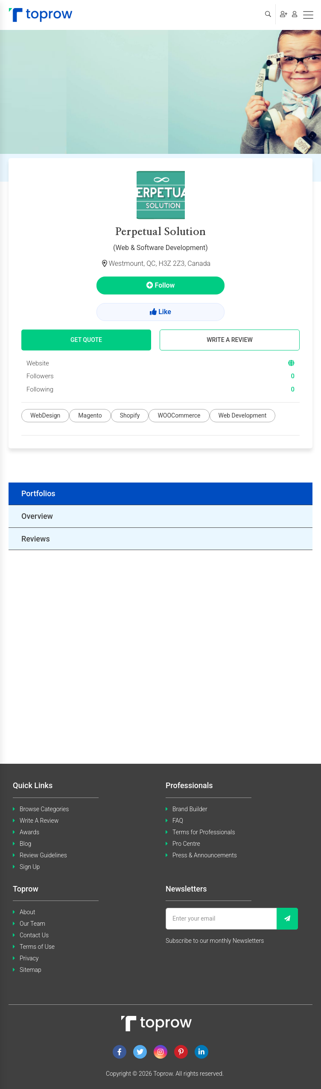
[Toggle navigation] (308, 15)
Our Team (32, 923)
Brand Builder (189, 809)
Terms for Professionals (203, 832)
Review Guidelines (43, 855)
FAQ (177, 820)
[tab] (160, 494)
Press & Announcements (204, 855)
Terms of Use (37, 946)
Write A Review (39, 820)
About (27, 912)
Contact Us (34, 935)
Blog (25, 843)
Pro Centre (186, 843)
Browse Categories (44, 809)
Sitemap (30, 969)
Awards (29, 832)
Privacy (29, 958)
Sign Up (30, 866)
